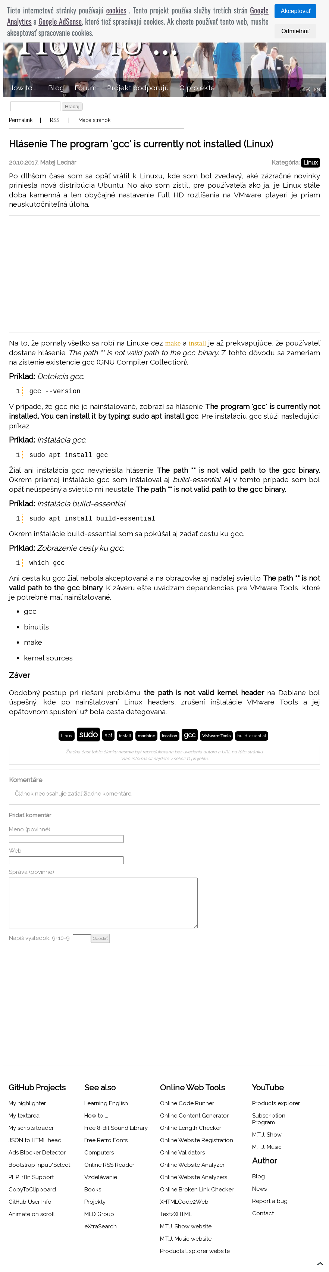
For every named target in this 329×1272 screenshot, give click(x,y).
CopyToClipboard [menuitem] (32, 1189)
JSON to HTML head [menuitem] (35, 1140)
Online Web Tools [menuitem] (192, 1087)
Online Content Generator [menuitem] (194, 1115)
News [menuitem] (259, 1188)
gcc (189, 735)
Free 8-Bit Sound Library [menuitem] (116, 1128)
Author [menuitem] (264, 1160)
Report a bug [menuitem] (270, 1201)
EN (317, 89)
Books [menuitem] (92, 1189)
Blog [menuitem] (56, 88)
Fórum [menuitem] (86, 88)
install (125, 735)
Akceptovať (296, 11)
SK (306, 89)
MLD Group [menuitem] (99, 1214)
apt (108, 735)
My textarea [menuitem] (24, 1115)
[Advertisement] (164, 274)
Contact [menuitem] (263, 1213)
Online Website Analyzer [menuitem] (192, 1165)
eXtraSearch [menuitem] (100, 1226)
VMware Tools (216, 735)
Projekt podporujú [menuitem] (138, 88)
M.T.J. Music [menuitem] (267, 1147)
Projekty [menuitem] (95, 1201)
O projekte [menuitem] (197, 88)
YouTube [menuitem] (268, 1087)
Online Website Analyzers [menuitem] (193, 1177)
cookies (116, 10)
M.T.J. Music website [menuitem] (186, 1238)
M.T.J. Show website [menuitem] (186, 1226)
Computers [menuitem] (99, 1152)
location (169, 736)
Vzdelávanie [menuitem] (100, 1177)
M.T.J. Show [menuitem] (267, 1134)
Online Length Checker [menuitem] (190, 1128)
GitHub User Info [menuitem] (30, 1201)
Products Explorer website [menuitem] (195, 1251)
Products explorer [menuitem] (276, 1103)
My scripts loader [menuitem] (31, 1128)
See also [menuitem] (100, 1087)
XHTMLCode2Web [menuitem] (184, 1201)
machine (146, 735)
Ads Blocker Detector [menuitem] (37, 1152)
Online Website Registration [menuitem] (196, 1140)
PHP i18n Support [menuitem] (31, 1177)
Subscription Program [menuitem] (268, 1119)
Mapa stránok (94, 120)
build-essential (251, 736)
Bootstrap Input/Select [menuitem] (39, 1165)
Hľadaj (72, 106)
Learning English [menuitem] (106, 1103)
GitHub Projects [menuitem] (37, 1087)
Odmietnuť (295, 31)
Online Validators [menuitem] (182, 1152)
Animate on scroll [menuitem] (32, 1214)
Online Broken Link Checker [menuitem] (197, 1189)
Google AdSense (60, 21)
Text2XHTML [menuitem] (176, 1214)
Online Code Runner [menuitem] (187, 1103)
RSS (54, 120)
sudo (88, 734)
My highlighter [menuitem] (27, 1103)
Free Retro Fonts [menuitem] (106, 1140)
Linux (310, 162)
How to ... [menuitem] (23, 88)
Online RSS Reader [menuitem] (109, 1165)
